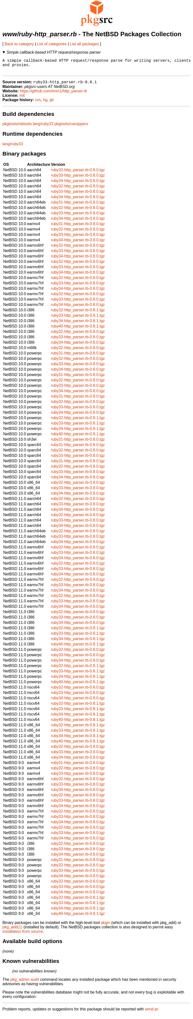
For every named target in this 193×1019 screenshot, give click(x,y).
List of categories (52, 44)
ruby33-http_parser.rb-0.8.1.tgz (78, 319)
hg (45, 103)
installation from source (22, 935)
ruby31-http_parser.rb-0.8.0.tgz (78, 206)
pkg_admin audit (24, 983)
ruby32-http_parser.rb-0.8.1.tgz (78, 314)
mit (22, 99)
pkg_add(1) (12, 931)
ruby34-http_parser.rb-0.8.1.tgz (78, 324)
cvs (38, 103)
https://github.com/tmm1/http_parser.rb (53, 95)
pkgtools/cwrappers (71, 127)
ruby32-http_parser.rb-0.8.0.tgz (78, 173)
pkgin (105, 926)
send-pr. (152, 1013)
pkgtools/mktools (17, 127)
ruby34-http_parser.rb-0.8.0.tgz (78, 184)
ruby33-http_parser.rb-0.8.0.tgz (78, 179)
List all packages (84, 44)
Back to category (19, 44)
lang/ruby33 (43, 127)
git (52, 103)
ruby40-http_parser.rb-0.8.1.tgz (78, 330)
